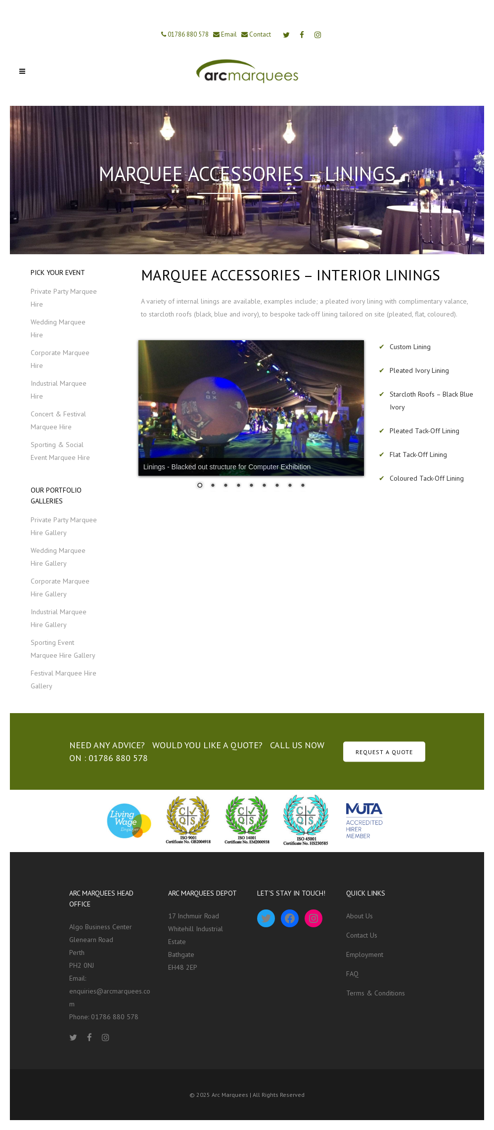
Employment (364, 954)
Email (228, 34)
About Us (359, 915)
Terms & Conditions (375, 993)
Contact (259, 34)
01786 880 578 (187, 34)
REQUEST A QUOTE (384, 751)
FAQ (352, 973)
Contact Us (361, 935)
